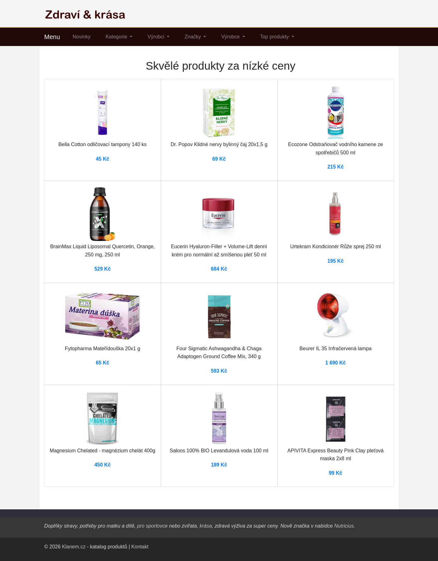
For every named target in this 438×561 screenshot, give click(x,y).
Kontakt (139, 546)
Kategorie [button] (116, 36)
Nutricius (344, 526)
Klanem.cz (74, 546)
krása (206, 526)
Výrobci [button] (156, 36)
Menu (52, 36)
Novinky (82, 36)
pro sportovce (152, 526)
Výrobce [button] (231, 36)
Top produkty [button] (275, 36)
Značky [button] (193, 36)
